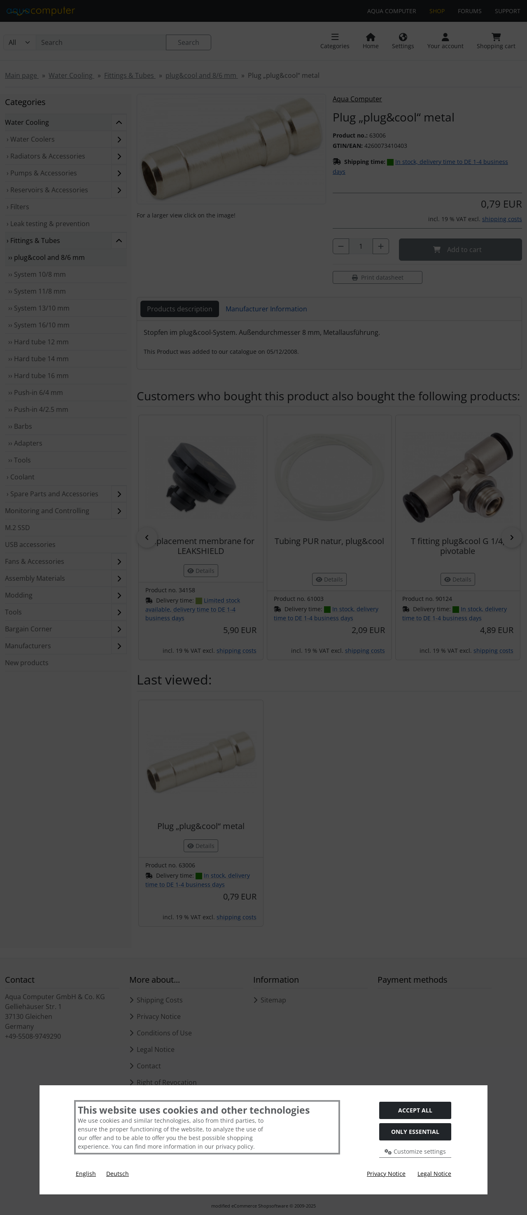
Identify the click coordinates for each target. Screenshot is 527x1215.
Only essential (415, 1132)
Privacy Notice (386, 1174)
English (86, 1174)
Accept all (415, 1110)
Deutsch (117, 1174)
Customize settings (415, 1151)
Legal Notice (434, 1174)
